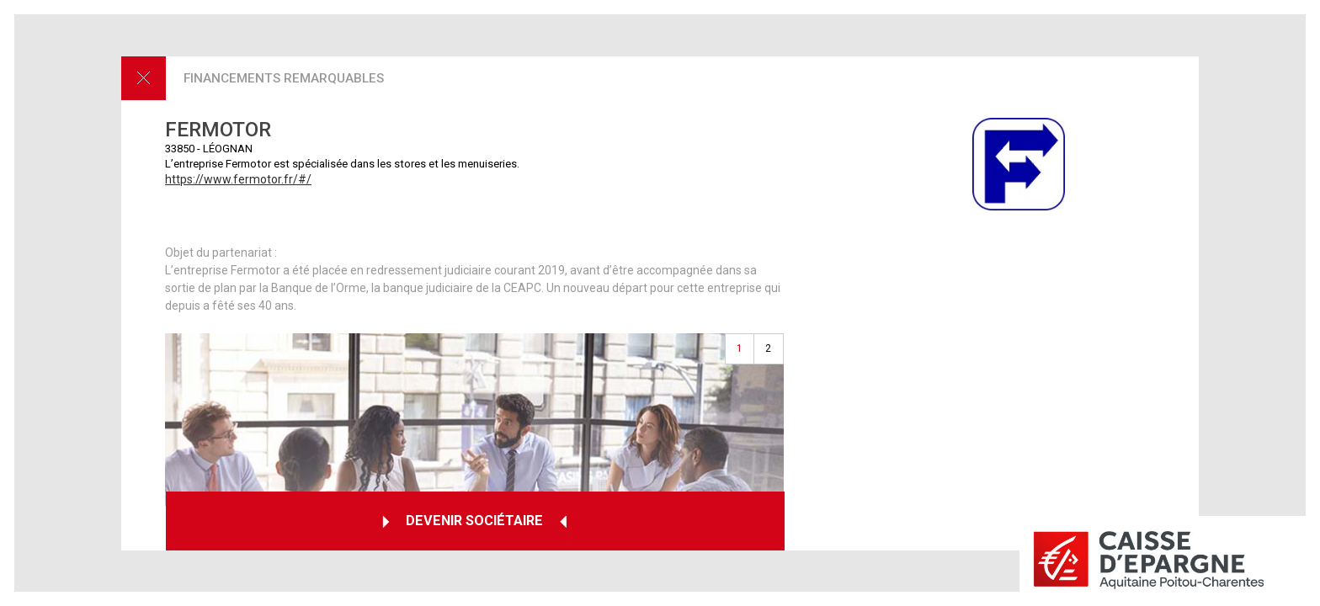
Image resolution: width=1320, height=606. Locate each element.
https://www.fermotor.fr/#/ (238, 179)
